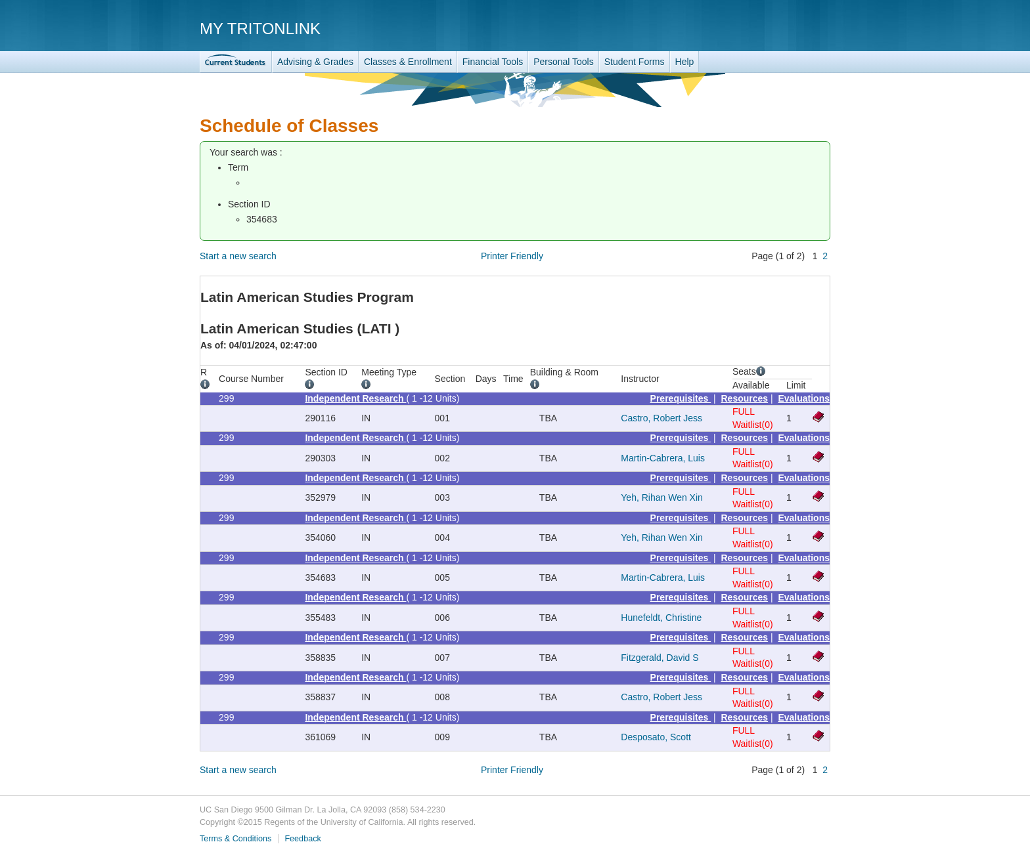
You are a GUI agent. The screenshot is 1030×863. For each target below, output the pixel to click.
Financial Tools (492, 61)
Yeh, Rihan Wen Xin (662, 497)
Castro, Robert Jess (661, 418)
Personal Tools (563, 61)
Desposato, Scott (656, 737)
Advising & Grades (315, 61)
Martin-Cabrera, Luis (663, 458)
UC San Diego (755, 28)
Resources (745, 398)
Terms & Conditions (235, 838)
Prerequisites (680, 398)
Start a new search (238, 256)
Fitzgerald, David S (659, 657)
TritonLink (236, 62)
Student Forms (634, 61)
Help (684, 61)
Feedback (302, 838)
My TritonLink (260, 28)
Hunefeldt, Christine (661, 617)
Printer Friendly (512, 256)
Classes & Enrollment (408, 61)
